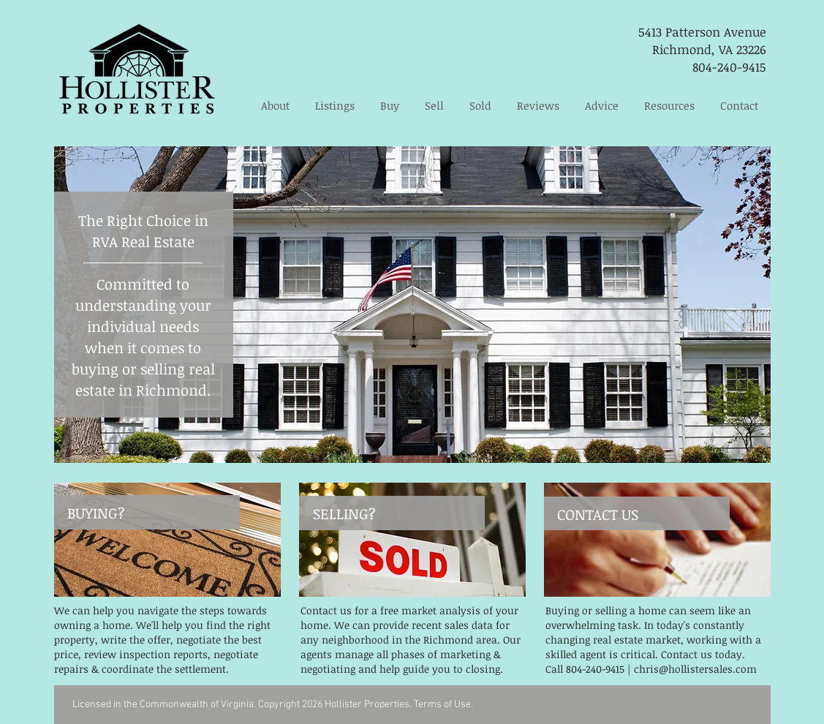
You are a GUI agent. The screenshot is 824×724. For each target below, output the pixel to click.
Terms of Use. (443, 704)
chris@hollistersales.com (695, 669)
